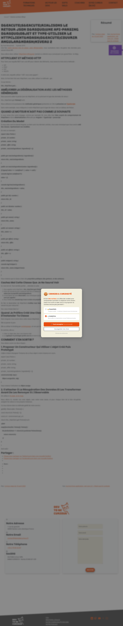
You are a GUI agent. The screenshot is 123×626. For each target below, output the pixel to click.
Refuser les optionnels (61, 333)
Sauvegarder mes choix (61, 329)
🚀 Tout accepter (61, 324)
